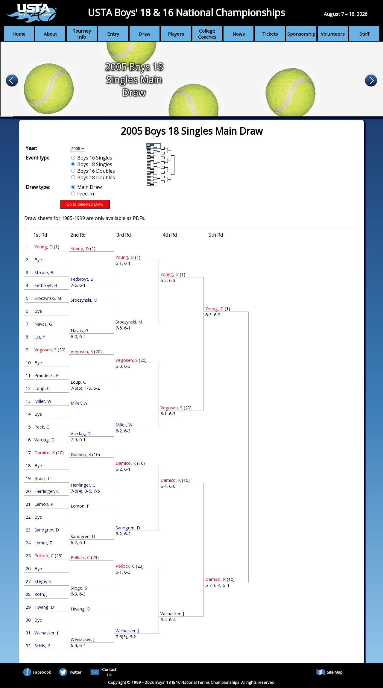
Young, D (43, 247)
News (238, 34)
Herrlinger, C (46, 491)
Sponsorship (301, 34)
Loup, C (42, 388)
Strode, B (43, 272)
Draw (144, 34)
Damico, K (44, 452)
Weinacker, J (46, 633)
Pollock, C (44, 555)
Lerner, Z (43, 543)
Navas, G (43, 324)
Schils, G (42, 645)
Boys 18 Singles (91, 164)
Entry (113, 34)
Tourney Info (81, 34)
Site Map (329, 672)
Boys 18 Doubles (93, 177)
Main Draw (86, 187)
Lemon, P (43, 504)
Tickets (270, 34)
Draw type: (38, 187)
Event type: (38, 157)
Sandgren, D (46, 530)
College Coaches (207, 34)
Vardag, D (44, 440)
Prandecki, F (46, 375)
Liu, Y (39, 337)
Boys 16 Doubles (93, 171)
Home (18, 34)
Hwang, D (44, 607)
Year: (31, 148)
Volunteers (333, 34)
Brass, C (42, 478)
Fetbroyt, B (45, 285)
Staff (364, 34)
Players (176, 34)
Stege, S (42, 581)
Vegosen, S (45, 350)
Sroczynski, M (47, 298)
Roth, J (41, 594)
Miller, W (42, 401)
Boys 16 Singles (91, 157)
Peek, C (41, 427)
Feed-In (82, 193)
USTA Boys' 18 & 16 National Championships (186, 12)
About (50, 34)
